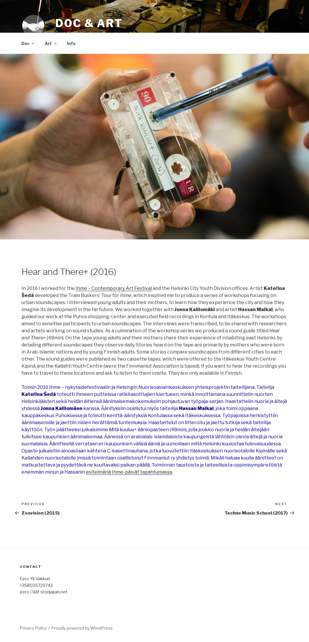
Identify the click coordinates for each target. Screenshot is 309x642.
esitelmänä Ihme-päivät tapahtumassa (129, 472)
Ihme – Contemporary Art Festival (114, 288)
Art (51, 43)
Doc (28, 43)
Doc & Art (89, 23)
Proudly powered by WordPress (82, 628)
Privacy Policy (33, 628)
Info (71, 43)
